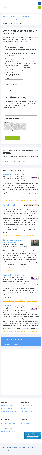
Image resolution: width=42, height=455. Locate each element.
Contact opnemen (26, 423)
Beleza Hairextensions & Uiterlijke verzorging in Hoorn (12, 66)
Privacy (34, 447)
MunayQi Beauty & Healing (13, 174)
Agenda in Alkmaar (27, 408)
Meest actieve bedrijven (8, 411)
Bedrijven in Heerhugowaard (9, 426)
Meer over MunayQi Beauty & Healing (14, 200)
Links (28, 447)
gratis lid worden (32, 435)
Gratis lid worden (26, 426)
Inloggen (3, 450)
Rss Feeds (22, 447)
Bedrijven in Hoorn (6, 428)
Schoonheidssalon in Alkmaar (11, 20)
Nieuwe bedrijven (6, 408)
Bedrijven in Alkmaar (13, 2)
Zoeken (8, 447)
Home (3, 447)
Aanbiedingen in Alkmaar (28, 405)
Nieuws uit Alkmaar (27, 411)
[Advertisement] (21, 372)
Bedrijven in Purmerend (8, 431)
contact (29, 200)
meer (26, 41)
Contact (10, 450)
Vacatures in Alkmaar (27, 414)
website (34, 200)
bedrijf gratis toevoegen (12, 344)
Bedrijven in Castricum (8, 423)
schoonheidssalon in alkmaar (14, 339)
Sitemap (14, 447)
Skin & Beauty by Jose (12, 205)
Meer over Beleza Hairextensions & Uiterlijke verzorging (20, 268)
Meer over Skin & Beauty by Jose (13, 235)
